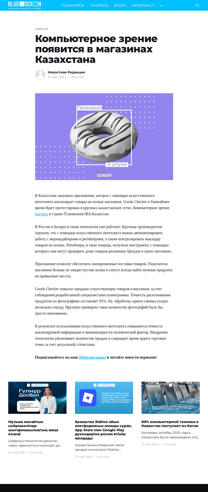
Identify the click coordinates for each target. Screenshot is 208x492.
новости (41, 29)
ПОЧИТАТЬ (99, 5)
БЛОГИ (120, 5)
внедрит (41, 214)
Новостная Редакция (66, 72)
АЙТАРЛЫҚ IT (143, 5)
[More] (162, 5)
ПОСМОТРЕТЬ (72, 5)
